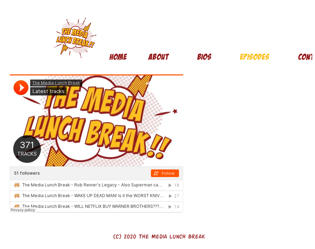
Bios (204, 57)
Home (118, 57)
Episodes (254, 57)
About (158, 57)
